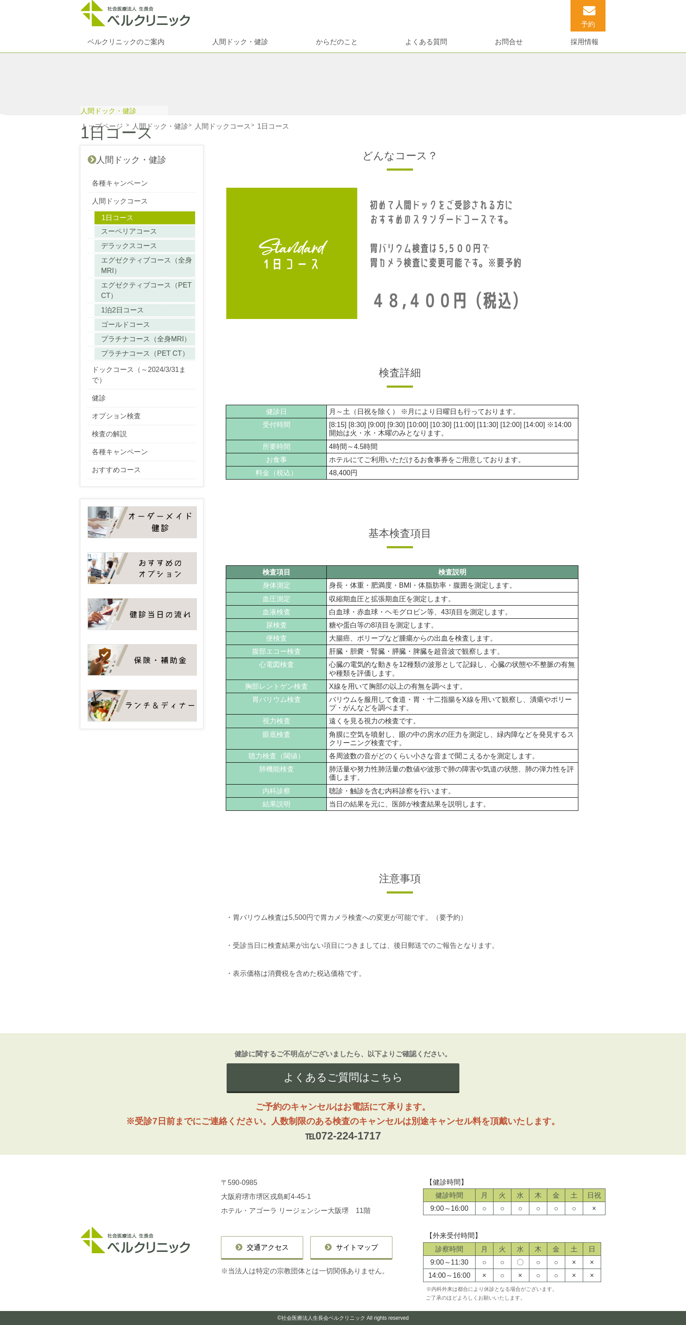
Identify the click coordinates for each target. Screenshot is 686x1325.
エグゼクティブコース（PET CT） (146, 290)
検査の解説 (109, 434)
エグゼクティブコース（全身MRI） (146, 265)
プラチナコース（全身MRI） (146, 339)
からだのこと (337, 42)
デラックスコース (129, 245)
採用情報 (584, 42)
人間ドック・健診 (240, 42)
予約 (588, 24)
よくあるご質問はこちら (343, 1077)
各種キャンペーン (120, 183)
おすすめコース (116, 469)
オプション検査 (116, 416)
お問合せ (509, 42)
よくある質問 (426, 42)
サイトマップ (357, 1247)
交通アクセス (268, 1247)
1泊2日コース (122, 310)
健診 (99, 398)
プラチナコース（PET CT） (145, 353)
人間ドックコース (120, 201)
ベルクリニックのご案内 (126, 42)
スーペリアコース (129, 231)
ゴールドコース (125, 324)
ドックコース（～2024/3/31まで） (139, 375)
